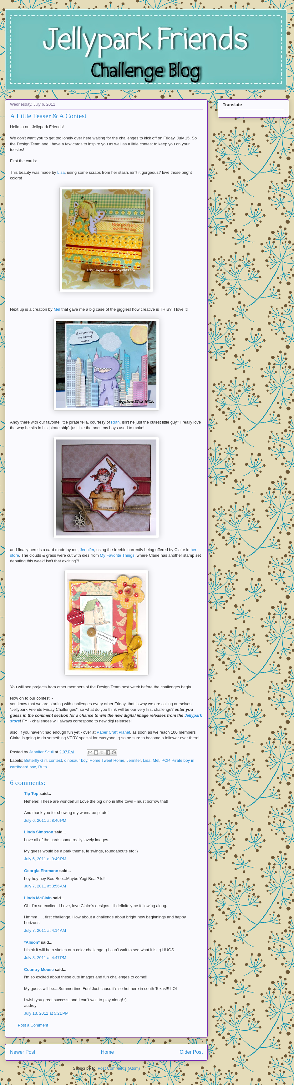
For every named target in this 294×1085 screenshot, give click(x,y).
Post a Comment (33, 1025)
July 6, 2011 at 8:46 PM (45, 820)
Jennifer (87, 549)
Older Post (191, 1052)
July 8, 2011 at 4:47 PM (45, 957)
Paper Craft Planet (113, 732)
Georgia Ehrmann (41, 870)
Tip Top (31, 793)
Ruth (114, 422)
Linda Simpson (38, 832)
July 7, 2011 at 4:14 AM (45, 930)
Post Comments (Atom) (119, 1068)
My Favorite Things (116, 555)
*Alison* (32, 942)
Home (107, 1052)
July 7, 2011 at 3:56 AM (45, 886)
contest (55, 760)
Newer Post (22, 1052)
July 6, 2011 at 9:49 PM (45, 858)
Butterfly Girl (35, 760)
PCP (166, 760)
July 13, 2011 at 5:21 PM (46, 1013)
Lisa (61, 172)
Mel (57, 309)
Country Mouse (39, 969)
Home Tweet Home (106, 760)
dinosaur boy (75, 760)
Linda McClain (38, 898)
